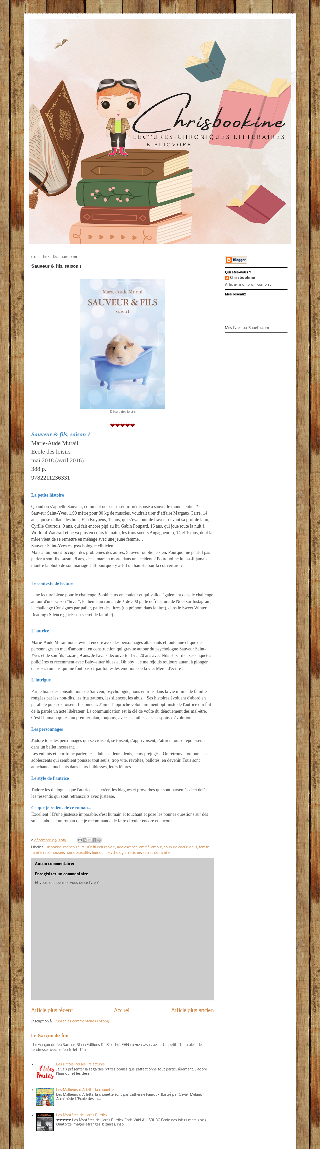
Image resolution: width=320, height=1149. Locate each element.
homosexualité (78, 853)
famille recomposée (47, 853)
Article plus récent (52, 1011)
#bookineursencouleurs (65, 847)
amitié (144, 847)
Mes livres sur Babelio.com (247, 328)
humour (98, 853)
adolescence (127, 847)
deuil (193, 847)
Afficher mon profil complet (248, 285)
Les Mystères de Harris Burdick (82, 1115)
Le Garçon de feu (49, 1036)
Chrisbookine (242, 278)
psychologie (116, 853)
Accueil (122, 1011)
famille (204, 847)
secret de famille (156, 853)
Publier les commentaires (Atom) (82, 1021)
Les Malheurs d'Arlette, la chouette (85, 1090)
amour (156, 847)
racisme (134, 853)
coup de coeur (176, 847)
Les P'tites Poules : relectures (80, 1064)
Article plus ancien (192, 1011)
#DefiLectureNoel (100, 847)
